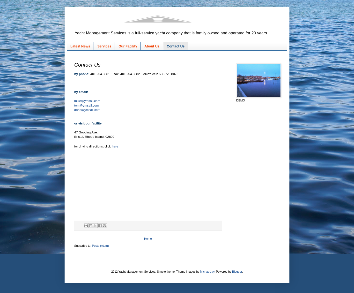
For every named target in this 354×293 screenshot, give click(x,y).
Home (148, 238)
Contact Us (176, 46)
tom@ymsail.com (86, 105)
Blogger (237, 271)
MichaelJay (207, 271)
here (115, 146)
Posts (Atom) (100, 245)
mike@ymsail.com (87, 101)
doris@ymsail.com (87, 110)
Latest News (80, 46)
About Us (151, 46)
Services (104, 46)
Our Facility (127, 46)
